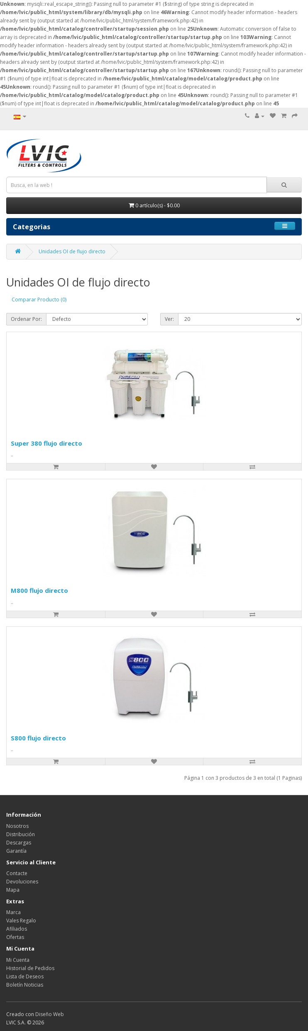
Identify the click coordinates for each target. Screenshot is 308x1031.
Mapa (13, 889)
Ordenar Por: (26, 319)
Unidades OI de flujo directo (72, 251)
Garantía (16, 850)
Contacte (16, 873)
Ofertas (15, 937)
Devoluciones (22, 881)
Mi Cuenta (17, 959)
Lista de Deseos (25, 976)
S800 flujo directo (38, 738)
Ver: (169, 319)
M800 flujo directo (39, 590)
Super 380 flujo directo (46, 443)
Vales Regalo (21, 920)
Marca (13, 912)
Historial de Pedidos (30, 968)
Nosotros (17, 826)
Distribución (20, 834)
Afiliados (16, 928)
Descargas (18, 842)
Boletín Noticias (24, 984)
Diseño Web (49, 1014)
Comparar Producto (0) (39, 299)
